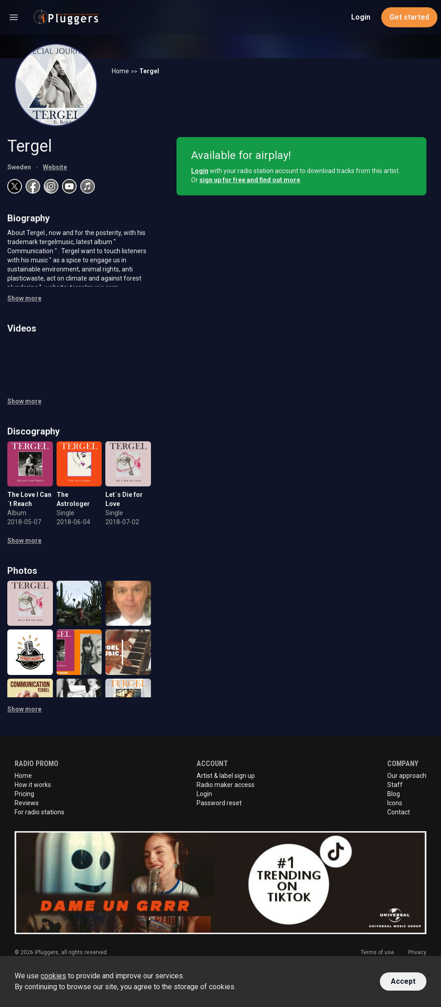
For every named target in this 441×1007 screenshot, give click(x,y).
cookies (53, 975)
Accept (403, 981)
